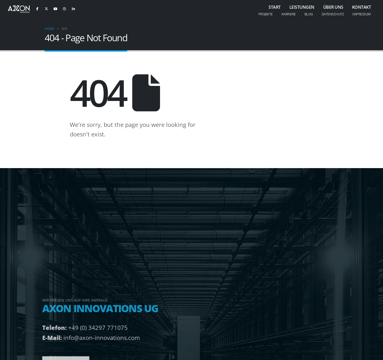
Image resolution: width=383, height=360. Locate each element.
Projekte (265, 14)
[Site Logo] (19, 9)
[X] (46, 8)
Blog (308, 14)
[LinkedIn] (73, 8)
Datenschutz (333, 14)
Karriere (288, 14)
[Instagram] (64, 8)
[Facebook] (37, 8)
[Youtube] (55, 8)
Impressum (361, 14)
